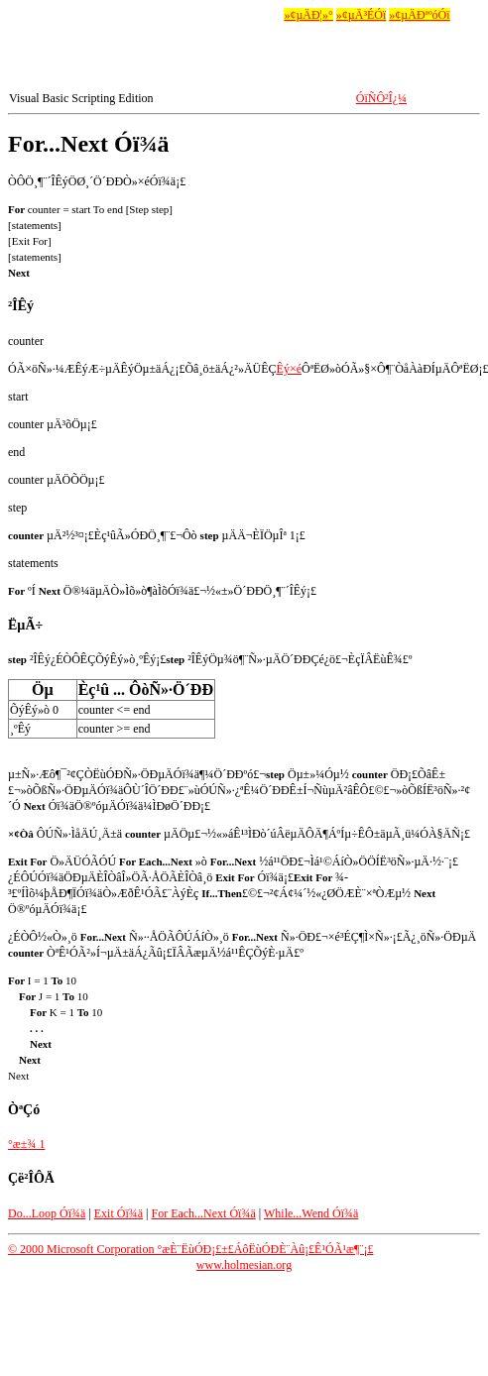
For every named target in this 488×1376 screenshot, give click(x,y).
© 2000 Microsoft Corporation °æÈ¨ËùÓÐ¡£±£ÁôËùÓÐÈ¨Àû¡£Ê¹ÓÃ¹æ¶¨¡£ (190, 1249)
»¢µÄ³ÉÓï (361, 15)
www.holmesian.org (244, 1265)
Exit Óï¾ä (118, 1213)
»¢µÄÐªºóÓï (419, 15)
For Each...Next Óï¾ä (203, 1213)
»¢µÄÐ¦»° (308, 15)
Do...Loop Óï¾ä (46, 1213)
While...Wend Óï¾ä (311, 1213)
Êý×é (289, 369)
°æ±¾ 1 (26, 1144)
